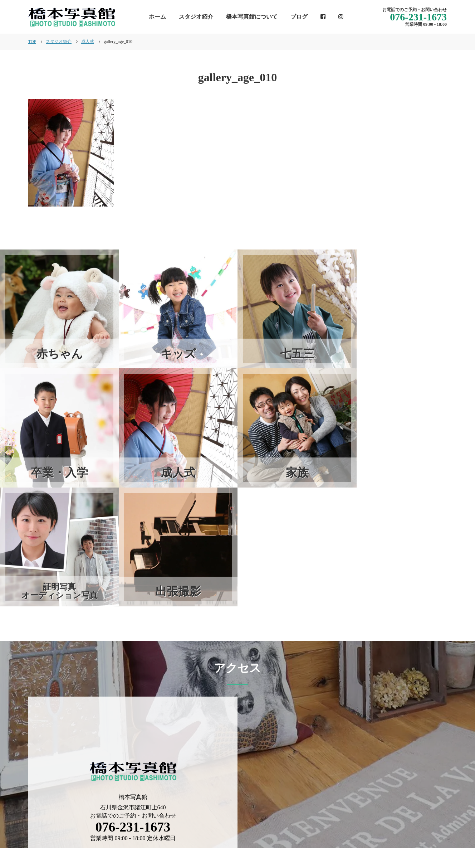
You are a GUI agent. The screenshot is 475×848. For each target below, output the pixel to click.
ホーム (157, 17)
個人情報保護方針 (424, 818)
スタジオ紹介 (196, 17)
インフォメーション (246, 818)
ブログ (299, 17)
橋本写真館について (252, 17)
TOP (32, 41)
